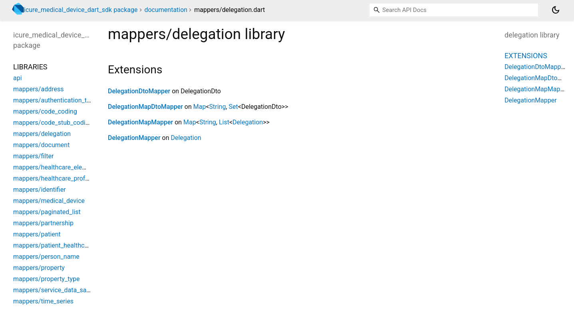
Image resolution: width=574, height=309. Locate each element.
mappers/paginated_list (47, 212)
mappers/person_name (46, 256)
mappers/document (41, 145)
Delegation (247, 122)
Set (233, 106)
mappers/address (38, 89)
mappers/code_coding (45, 111)
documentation (165, 10)
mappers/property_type (46, 279)
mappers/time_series (43, 301)
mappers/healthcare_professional (61, 178)
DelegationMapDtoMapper (145, 106)
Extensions (525, 55)
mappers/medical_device (49, 201)
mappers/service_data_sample (57, 290)
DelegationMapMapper (140, 122)
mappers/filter (33, 156)
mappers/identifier (39, 189)
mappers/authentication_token (56, 100)
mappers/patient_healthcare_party (62, 245)
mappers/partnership (43, 223)
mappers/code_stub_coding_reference (67, 122)
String (217, 106)
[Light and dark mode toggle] (555, 10)
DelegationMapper (134, 138)
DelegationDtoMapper (139, 91)
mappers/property (39, 268)
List (224, 122)
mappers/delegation (42, 134)
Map (199, 106)
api (17, 78)
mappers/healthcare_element (55, 167)
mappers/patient (37, 234)
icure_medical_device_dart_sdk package (81, 10)
